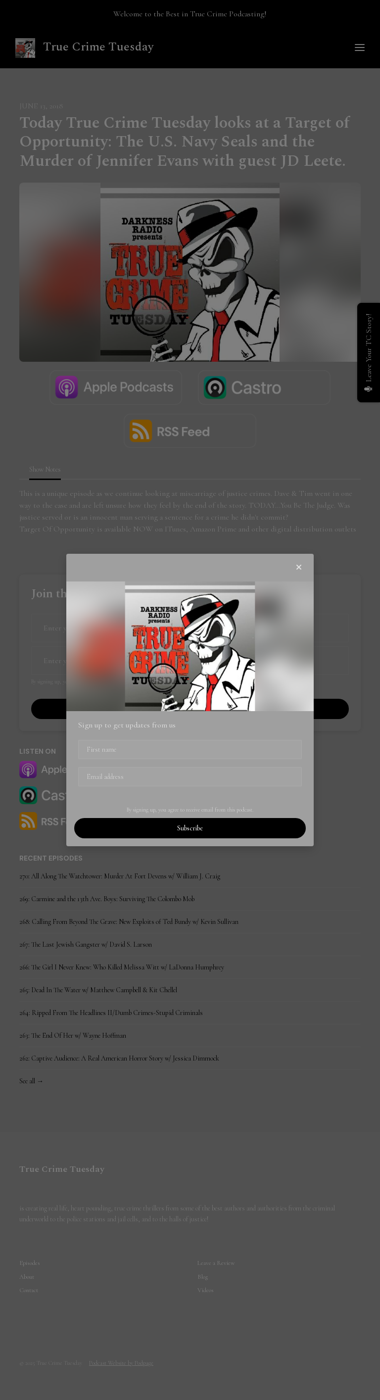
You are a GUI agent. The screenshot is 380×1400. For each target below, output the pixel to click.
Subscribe (190, 828)
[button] (299, 568)
